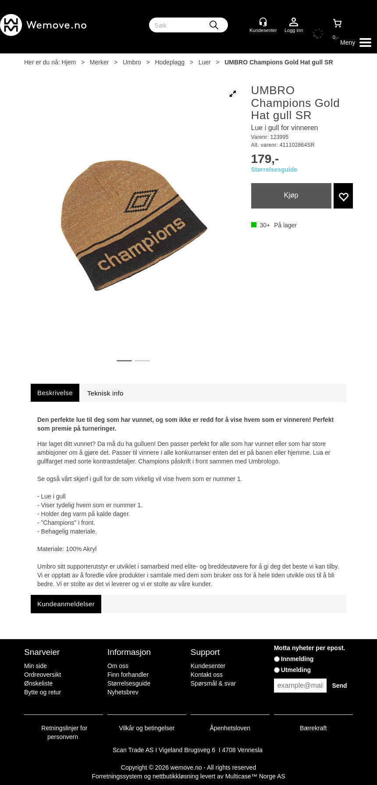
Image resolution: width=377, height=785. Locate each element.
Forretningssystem (117, 776)
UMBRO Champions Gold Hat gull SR (278, 62)
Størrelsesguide (274, 169)
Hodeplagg (170, 62)
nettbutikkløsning (176, 776)
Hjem (69, 62)
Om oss (117, 665)
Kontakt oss (207, 674)
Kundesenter (208, 665)
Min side (35, 665)
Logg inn (294, 22)
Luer (205, 62)
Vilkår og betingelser (147, 728)
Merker (99, 62)
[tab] (55, 393)
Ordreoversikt (42, 674)
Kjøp (291, 195)
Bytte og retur (42, 692)
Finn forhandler (128, 674)
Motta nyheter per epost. (309, 647)
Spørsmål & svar (213, 683)
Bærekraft (313, 728)
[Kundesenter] (263, 22)
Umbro (132, 62)
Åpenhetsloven (230, 728)
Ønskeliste (38, 683)
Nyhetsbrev (123, 692)
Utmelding (296, 669)
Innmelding (297, 658)
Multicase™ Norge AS (255, 776)
